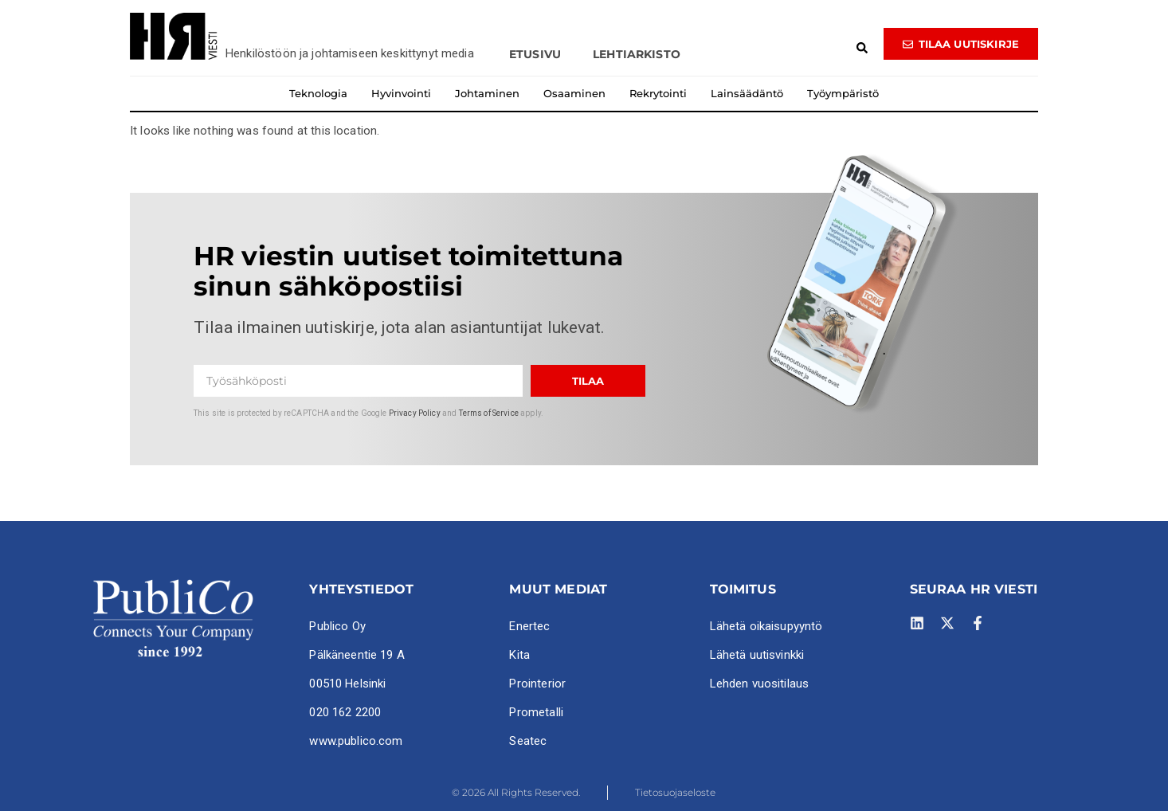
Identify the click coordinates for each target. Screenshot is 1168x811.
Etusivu (535, 54)
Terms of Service (489, 413)
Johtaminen (487, 93)
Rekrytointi (658, 93)
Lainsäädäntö (747, 93)
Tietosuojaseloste (675, 792)
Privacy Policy (415, 413)
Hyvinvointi (401, 93)
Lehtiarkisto (636, 54)
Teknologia (318, 93)
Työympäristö (843, 93)
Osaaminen (574, 93)
